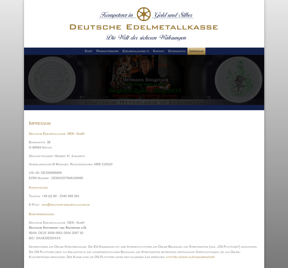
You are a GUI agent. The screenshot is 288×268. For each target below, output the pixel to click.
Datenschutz (176, 51)
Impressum (196, 51)
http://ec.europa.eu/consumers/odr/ (190, 257)
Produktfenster (107, 51)
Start (88, 51)
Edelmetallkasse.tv (136, 51)
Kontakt (158, 51)
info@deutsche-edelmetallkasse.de (66, 204)
